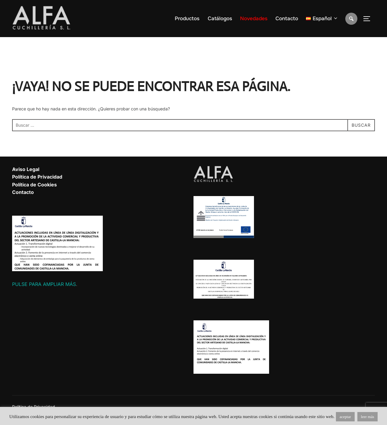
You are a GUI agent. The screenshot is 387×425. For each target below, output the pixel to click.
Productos (187, 18)
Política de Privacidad (37, 177)
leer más (367, 416)
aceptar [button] (345, 416)
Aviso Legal (25, 169)
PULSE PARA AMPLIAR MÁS (44, 284)
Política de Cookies (34, 185)
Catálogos (220, 18)
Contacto (286, 18)
